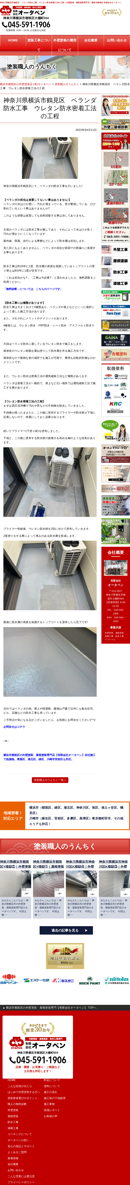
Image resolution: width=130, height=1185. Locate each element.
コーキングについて (17, 1134)
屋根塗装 (11, 1116)
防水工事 (11, 1122)
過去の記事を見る (65, 930)
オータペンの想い (16, 1140)
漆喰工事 (11, 1128)
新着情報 (11, 1158)
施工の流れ (54, 1092)
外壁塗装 (11, 1110)
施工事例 (52, 1104)
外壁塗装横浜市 (65, 967)
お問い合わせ (13, 1170)
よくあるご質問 (14, 1152)
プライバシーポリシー (18, 1182)
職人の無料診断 (14, 1104)
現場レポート (55, 1110)
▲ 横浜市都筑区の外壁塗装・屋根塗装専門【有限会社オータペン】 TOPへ (49, 1007)
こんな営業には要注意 (18, 1176)
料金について (55, 1080)
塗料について (55, 1086)
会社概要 (11, 1164)
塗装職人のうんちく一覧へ (50, 780)
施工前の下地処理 (57, 1098)
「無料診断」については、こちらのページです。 (34, 289)
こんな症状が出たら (17, 1086)
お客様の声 (54, 1116)
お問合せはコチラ (14, 726)
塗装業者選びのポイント (19, 1098)
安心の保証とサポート (18, 1146)
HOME (9, 1080)
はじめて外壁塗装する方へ (20, 1092)
